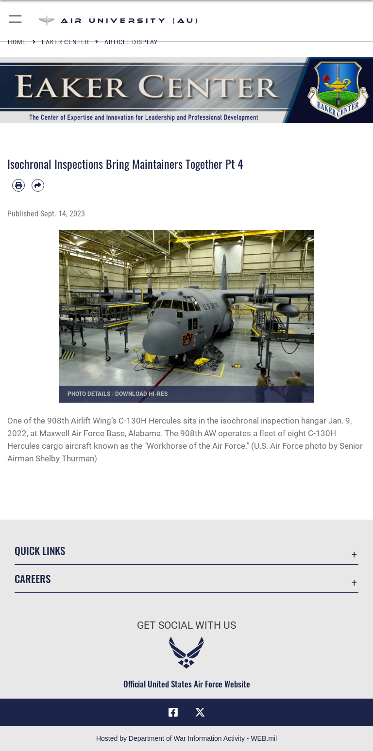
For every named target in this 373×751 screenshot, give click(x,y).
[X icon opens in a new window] (200, 712)
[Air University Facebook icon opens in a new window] (173, 712)
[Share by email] (38, 185)
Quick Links (40, 550)
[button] (16, 20)
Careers (33, 578)
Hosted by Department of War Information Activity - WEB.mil (186, 738)
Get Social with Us (186, 625)
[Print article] (18, 185)
